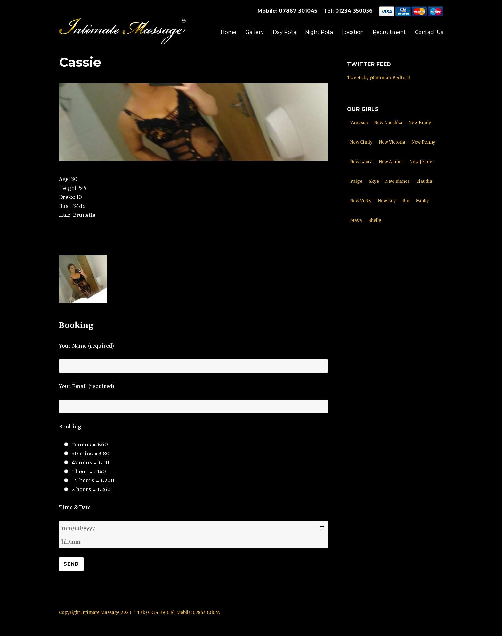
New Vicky (361, 201)
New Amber (391, 162)
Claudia (424, 181)
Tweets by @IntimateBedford (378, 78)
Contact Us (429, 32)
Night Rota (319, 32)
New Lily (387, 201)
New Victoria (392, 142)
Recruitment (389, 32)
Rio (405, 201)
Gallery (254, 32)
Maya (356, 220)
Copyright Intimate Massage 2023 (95, 612)
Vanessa (359, 122)
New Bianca (397, 181)
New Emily (420, 122)
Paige (356, 181)
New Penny (423, 142)
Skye (374, 181)
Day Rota (284, 32)
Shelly (374, 220)
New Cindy (361, 142)
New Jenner (422, 162)
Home (228, 32)
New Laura (361, 162)
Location (353, 32)
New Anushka (388, 122)
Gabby (422, 201)
